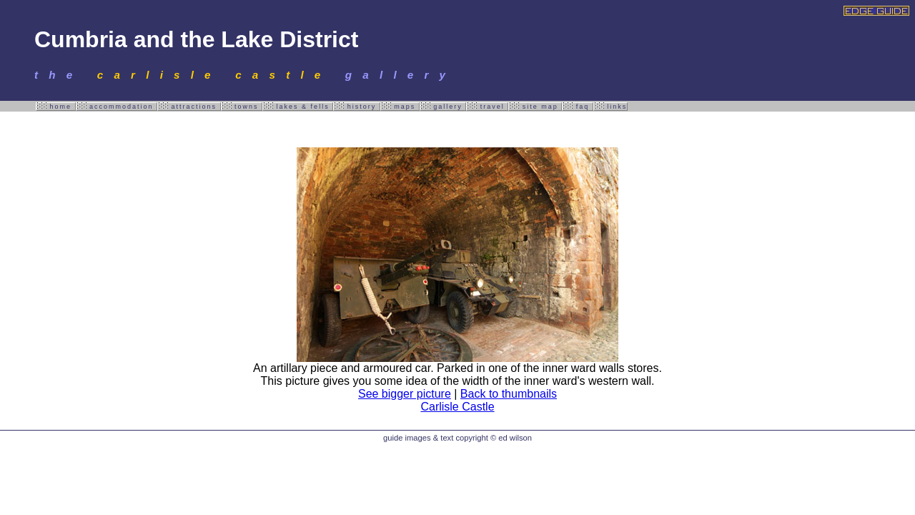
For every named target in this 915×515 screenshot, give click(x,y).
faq (578, 106)
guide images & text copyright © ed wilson (457, 437)
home (55, 106)
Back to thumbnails (508, 394)
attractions (189, 106)
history (357, 106)
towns (242, 106)
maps (400, 106)
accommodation (116, 106)
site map (535, 106)
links (611, 106)
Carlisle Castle (457, 407)
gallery (443, 106)
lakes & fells (297, 106)
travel (487, 106)
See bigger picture (404, 394)
